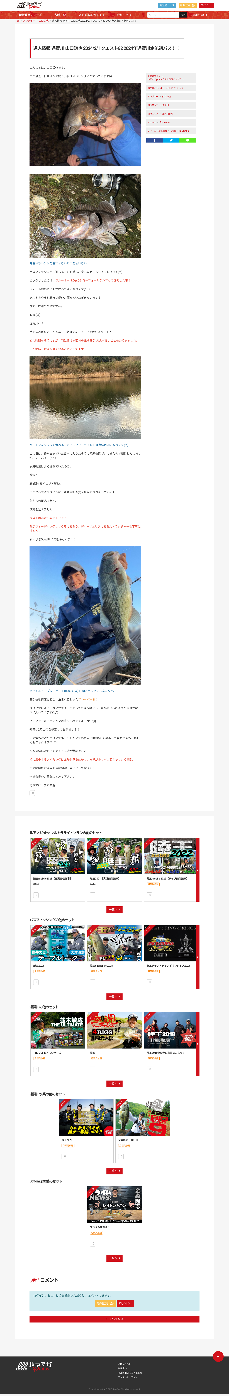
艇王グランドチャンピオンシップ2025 (168, 967)
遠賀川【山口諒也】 (180, 132)
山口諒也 (44, 22)
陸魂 (92, 1054)
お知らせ (124, 15)
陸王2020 (67, 1141)
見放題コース (167, 5)
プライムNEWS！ (99, 1229)
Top (17, 22)
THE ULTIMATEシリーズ (47, 1054)
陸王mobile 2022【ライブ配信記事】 (168, 880)
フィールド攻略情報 (157, 132)
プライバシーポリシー (129, 1379)
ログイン (206, 5)
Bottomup (165, 124)
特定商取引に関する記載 (130, 1374)
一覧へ (114, 911)
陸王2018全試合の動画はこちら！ (166, 1054)
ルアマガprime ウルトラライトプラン (166, 81)
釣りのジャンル (155, 90)
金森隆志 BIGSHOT (129, 1141)
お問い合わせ (124, 1366)
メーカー (152, 124)
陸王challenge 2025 (101, 967)
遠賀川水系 (167, 115)
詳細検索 (199, 15)
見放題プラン (154, 78)
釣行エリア (153, 107)
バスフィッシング (175, 90)
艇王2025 (38, 967)
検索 (183, 15)
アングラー (29, 22)
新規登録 (187, 5)
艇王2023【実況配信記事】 (105, 880)
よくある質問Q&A (91, 15)
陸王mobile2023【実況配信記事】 (52, 880)
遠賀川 (165, 107)
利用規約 (122, 1370)
